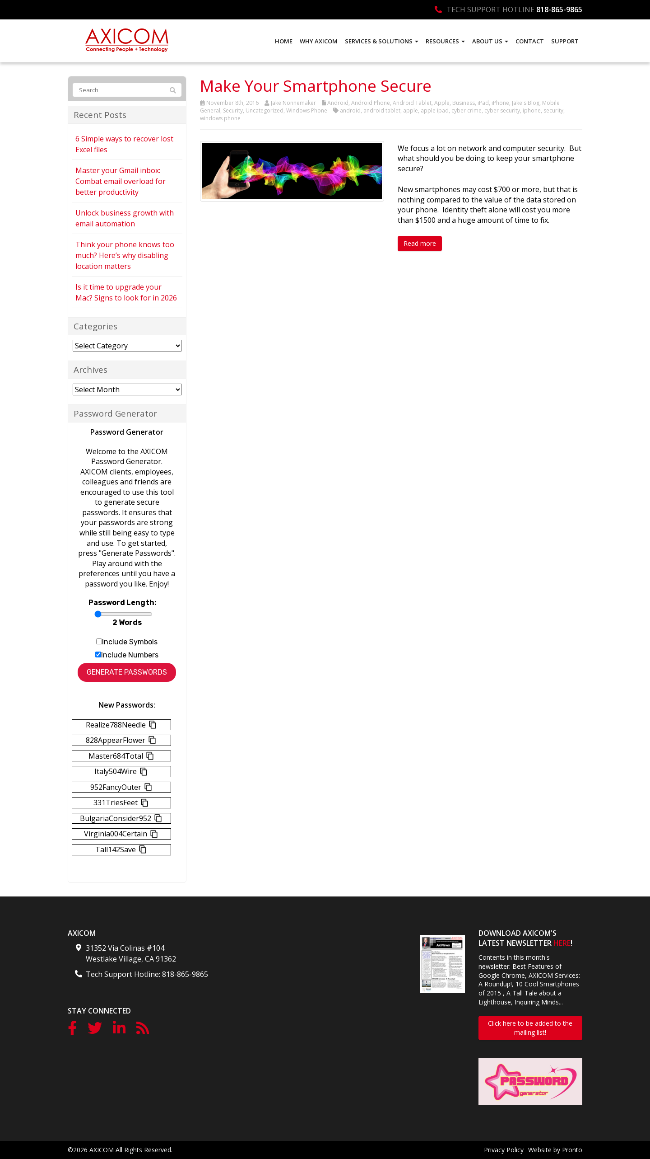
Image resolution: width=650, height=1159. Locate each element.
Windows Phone (306, 110)
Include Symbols (130, 642)
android (350, 110)
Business (463, 103)
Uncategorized (264, 110)
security (553, 110)
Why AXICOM (319, 41)
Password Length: (122, 602)
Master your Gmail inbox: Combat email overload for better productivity (120, 181)
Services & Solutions (381, 41)
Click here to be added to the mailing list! (530, 1028)
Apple (442, 103)
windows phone (220, 118)
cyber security (502, 110)
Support (565, 41)
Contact (529, 41)
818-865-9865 (559, 9)
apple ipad (435, 110)
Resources (445, 41)
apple (410, 110)
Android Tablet (412, 103)
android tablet (381, 110)
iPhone (500, 103)
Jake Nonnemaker (293, 103)
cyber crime (466, 110)
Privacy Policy (504, 1149)
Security (233, 110)
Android (337, 103)
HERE (562, 943)
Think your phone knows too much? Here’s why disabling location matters (124, 255)
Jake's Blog (525, 103)
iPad (483, 103)
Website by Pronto (555, 1149)
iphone (532, 110)
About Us (490, 41)
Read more (420, 243)
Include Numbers (129, 655)
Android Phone (370, 103)
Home (283, 41)
